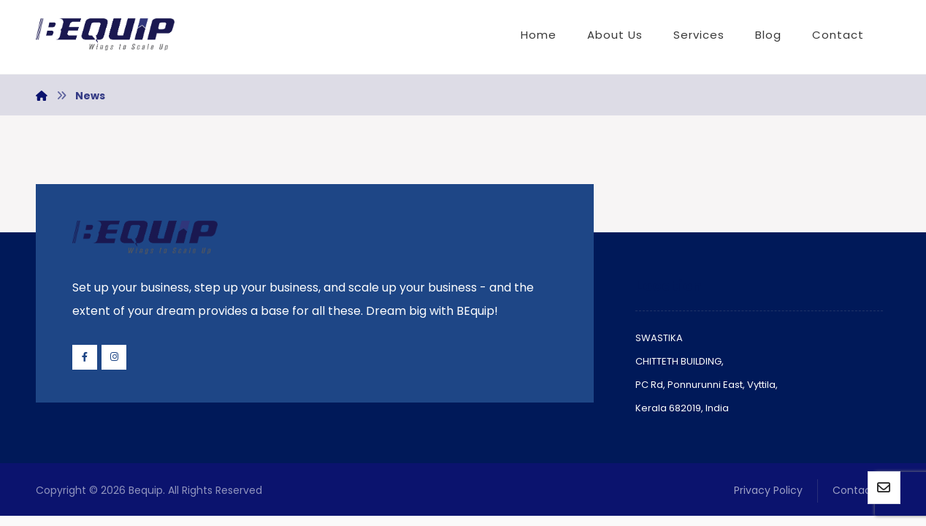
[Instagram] (114, 357)
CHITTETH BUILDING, (679, 361)
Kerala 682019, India (682, 408)
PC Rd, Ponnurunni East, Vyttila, (706, 385)
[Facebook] (84, 357)
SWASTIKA (659, 338)
